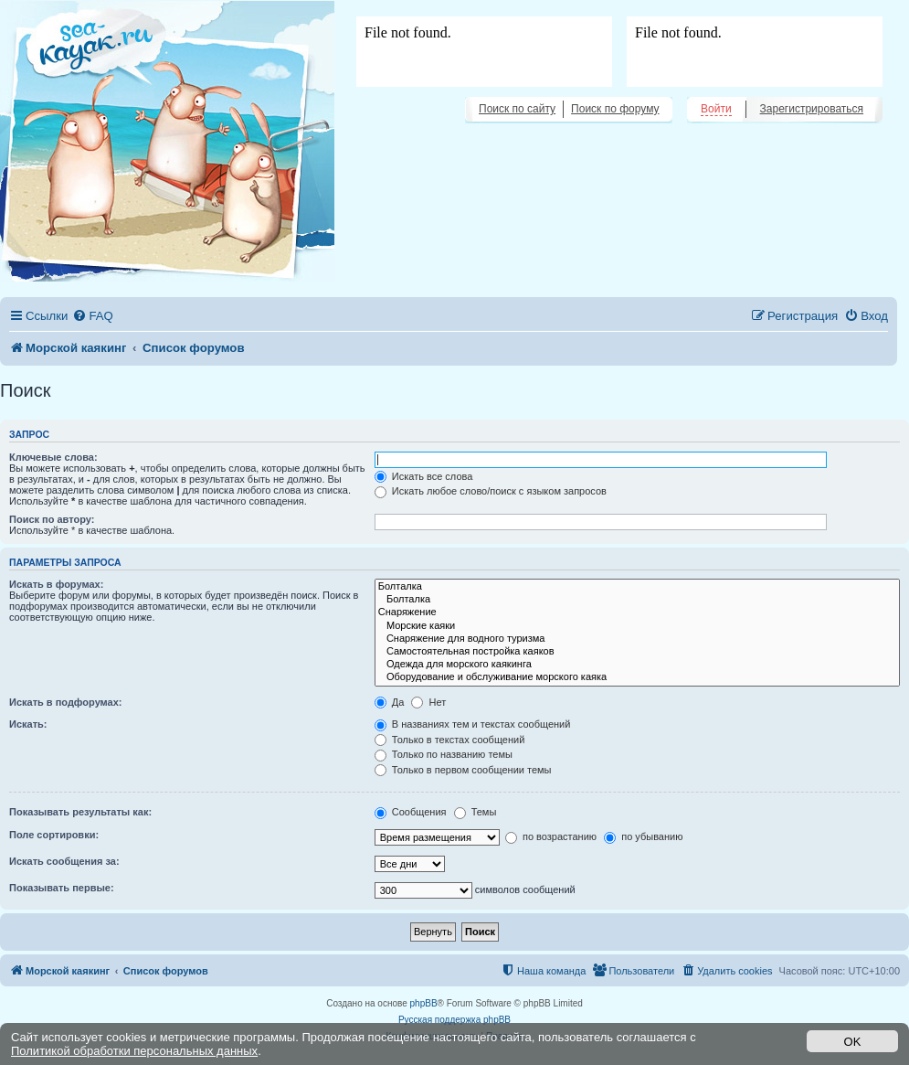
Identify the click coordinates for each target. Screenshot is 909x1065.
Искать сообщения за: (64, 861)
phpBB (424, 1003)
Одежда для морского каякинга (637, 664)
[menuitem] (92, 316)
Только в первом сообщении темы (463, 769)
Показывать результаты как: (80, 811)
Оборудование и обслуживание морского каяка (637, 677)
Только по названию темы (444, 754)
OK (852, 1042)
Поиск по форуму (615, 108)
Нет (428, 702)
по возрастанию (551, 836)
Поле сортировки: (54, 834)
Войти (716, 108)
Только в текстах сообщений (450, 739)
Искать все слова (424, 476)
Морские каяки (637, 626)
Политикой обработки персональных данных (134, 1051)
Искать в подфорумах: (65, 702)
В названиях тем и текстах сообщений (473, 724)
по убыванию (643, 836)
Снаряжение (637, 612)
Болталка (637, 586)
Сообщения (411, 811)
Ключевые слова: (53, 457)
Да (390, 702)
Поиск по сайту (517, 108)
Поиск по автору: (51, 519)
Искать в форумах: (56, 584)
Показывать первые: (61, 887)
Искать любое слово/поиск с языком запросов (491, 490)
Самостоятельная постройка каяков (637, 651)
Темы (475, 811)
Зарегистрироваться (811, 108)
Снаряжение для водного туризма (637, 639)
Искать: (28, 724)
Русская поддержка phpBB (454, 1020)
